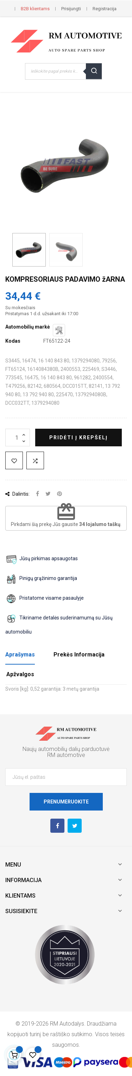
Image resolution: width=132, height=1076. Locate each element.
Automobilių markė (27, 327)
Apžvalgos (20, 674)
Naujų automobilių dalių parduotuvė (66, 749)
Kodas (12, 341)
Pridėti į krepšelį (78, 437)
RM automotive (66, 755)
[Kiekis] (17, 437)
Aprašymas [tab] (20, 654)
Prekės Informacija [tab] (79, 654)
